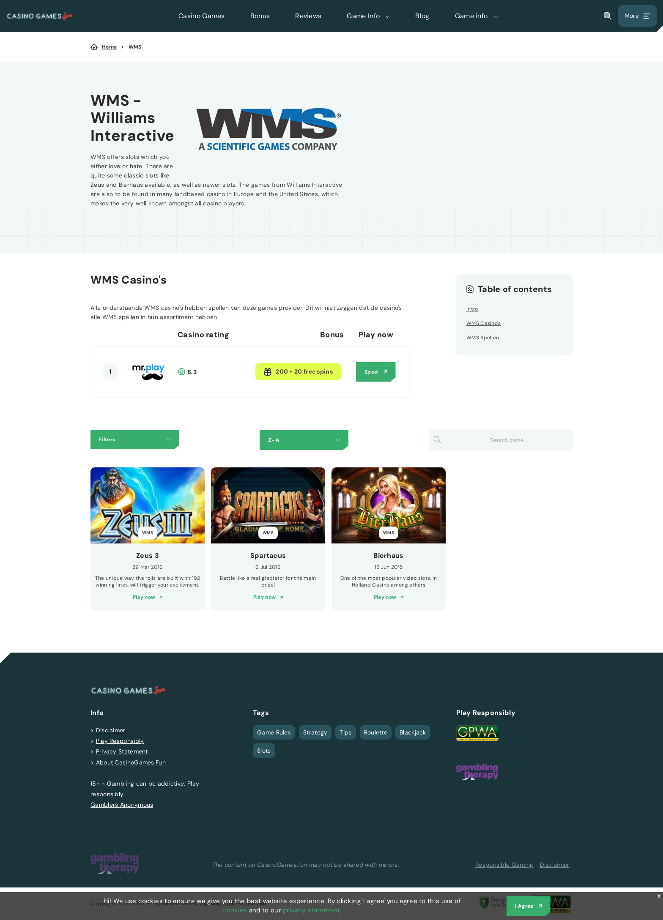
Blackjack (413, 732)
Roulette (375, 732)
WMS (135, 46)
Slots (264, 750)
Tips (345, 732)
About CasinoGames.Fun (131, 762)
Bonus (260, 15)
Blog (422, 15)
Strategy (315, 732)
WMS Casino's (483, 323)
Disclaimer (111, 730)
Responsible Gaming (504, 864)
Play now (144, 597)
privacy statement (311, 910)
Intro (472, 309)
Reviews (308, 15)
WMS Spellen (482, 337)
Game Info (368, 15)
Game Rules (274, 732)
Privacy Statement (122, 751)
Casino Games (201, 15)
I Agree (524, 906)
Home (109, 46)
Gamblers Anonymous (121, 804)
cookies (234, 910)
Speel (371, 372)
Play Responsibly (120, 741)
